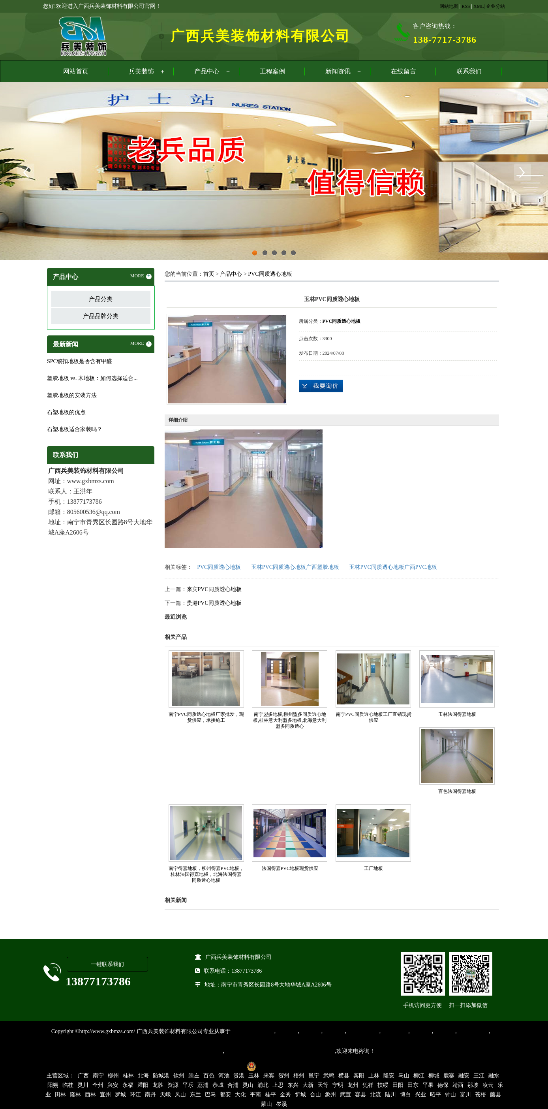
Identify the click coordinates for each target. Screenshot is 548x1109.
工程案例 (272, 71)
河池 (223, 1076)
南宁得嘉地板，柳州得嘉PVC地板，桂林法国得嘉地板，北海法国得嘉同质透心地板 (206, 874)
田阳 (397, 1085)
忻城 (300, 1095)
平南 (255, 1095)
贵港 (238, 1076)
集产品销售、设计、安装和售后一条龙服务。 (279, 1051)
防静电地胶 (394, 1031)
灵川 (82, 1085)
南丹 (150, 1095)
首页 (208, 274)
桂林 (128, 1076)
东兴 (292, 1085)
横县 (343, 1076)
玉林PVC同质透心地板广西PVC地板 (393, 567)
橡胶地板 (310, 1031)
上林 (373, 1076)
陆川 (390, 1095)
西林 (90, 1095)
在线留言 (403, 71)
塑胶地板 (287, 1031)
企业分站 (495, 6)
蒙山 (266, 1104)
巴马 (210, 1095)
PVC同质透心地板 (270, 274)
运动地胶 (334, 1031)
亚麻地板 (421, 1031)
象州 (330, 1095)
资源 (172, 1085)
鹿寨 (448, 1076)
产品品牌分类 (100, 316)
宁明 (337, 1085)
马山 (403, 1076)
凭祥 (367, 1085)
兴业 (420, 1095)
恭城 (217, 1085)
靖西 (458, 1085)
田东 (413, 1085)
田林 (60, 1095)
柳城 (433, 1076)
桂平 (270, 1095)
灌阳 (142, 1085)
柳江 (418, 1076)
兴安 (112, 1085)
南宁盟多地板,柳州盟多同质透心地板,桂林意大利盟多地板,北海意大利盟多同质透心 (290, 720)
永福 (127, 1085)
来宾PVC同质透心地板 (214, 589)
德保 (443, 1085)
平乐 (187, 1085)
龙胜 (157, 1085)
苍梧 (480, 1095)
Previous (26, 172)
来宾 (268, 1076)
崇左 (193, 1076)
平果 (428, 1085)
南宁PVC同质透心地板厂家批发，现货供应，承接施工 (206, 717)
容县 (360, 1095)
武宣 (345, 1095)
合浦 (232, 1085)
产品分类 (101, 299)
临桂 (67, 1085)
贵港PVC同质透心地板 (214, 603)
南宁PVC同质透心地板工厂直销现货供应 (373, 717)
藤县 (495, 1095)
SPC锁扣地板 (473, 1031)
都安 (225, 1095)
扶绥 (382, 1085)
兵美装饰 (141, 71)
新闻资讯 (338, 71)
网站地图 (448, 6)
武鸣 (328, 1076)
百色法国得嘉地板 (457, 791)
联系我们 (469, 71)
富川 (465, 1095)
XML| (479, 6)
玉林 (253, 1076)
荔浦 (202, 1085)
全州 (97, 1085)
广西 (83, 1076)
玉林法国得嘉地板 (457, 714)
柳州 (113, 1076)
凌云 (488, 1085)
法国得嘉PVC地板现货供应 (290, 868)
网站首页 (75, 71)
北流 (375, 1095)
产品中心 (207, 71)
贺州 (283, 1076)
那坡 (473, 1085)
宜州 (105, 1095)
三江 (478, 1076)
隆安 (388, 1076)
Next (522, 172)
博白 (405, 1095)
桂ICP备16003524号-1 (216, 1066)
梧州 (298, 1076)
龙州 (352, 1085)
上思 (277, 1085)
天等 (322, 1085)
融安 (463, 1076)
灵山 (247, 1085)
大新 (307, 1085)
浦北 (262, 1085)
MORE (141, 276)
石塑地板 (444, 1031)
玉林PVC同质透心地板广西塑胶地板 (295, 567)
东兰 (195, 1095)
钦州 (178, 1076)
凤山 (180, 1095)
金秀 (285, 1095)
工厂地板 (373, 868)
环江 (135, 1095)
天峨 (165, 1095)
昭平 (435, 1095)
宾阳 (358, 1076)
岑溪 (281, 1104)
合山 (315, 1095)
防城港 (161, 1076)
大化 (240, 1095)
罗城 (120, 1095)
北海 (143, 1076)
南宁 (98, 1076)
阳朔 (52, 1085)
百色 (208, 1076)
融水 (493, 1076)
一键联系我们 (107, 964)
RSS (466, 6)
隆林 (75, 1095)
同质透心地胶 (362, 1031)
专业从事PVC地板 (252, 1031)
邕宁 (313, 1076)
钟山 (450, 1095)
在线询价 (321, 386)
